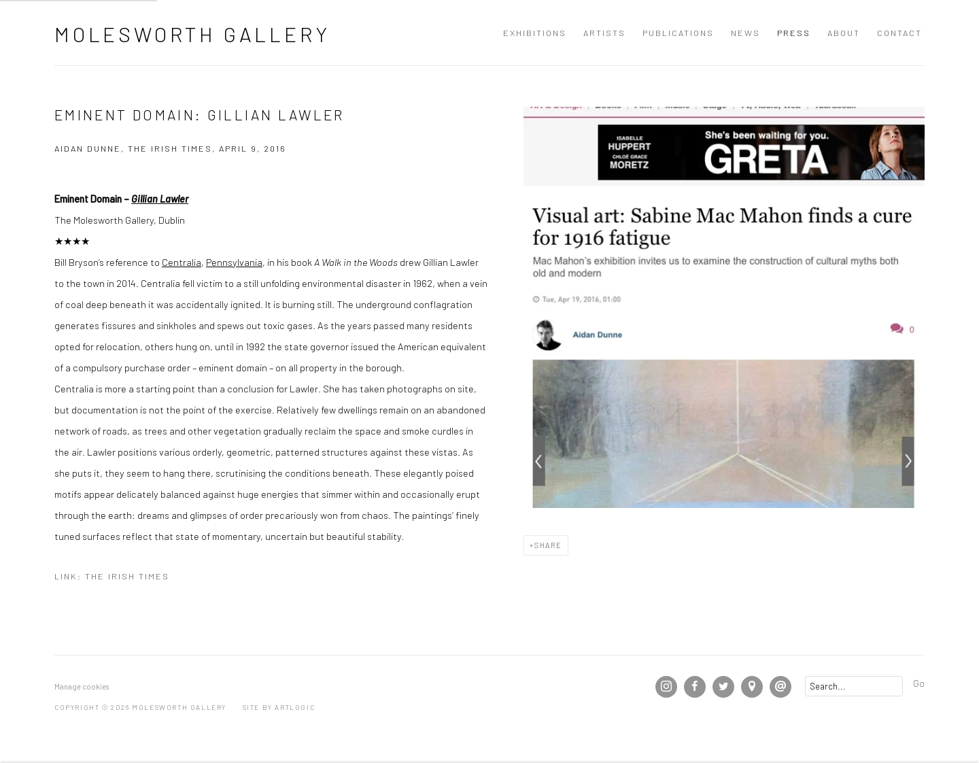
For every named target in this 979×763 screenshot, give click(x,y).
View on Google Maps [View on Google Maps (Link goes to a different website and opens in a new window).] (752, 687)
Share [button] (548, 545)
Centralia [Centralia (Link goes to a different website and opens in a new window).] (181, 262)
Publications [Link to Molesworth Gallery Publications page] (678, 32)
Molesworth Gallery (192, 34)
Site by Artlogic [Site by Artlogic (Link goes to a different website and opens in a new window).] (279, 707)
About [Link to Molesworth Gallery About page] (843, 32)
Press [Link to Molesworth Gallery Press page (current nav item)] (793, 32)
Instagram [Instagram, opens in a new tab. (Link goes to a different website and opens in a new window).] (666, 687)
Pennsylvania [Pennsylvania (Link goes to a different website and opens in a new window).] (234, 262)
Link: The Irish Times (111, 576)
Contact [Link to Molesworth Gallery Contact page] (899, 32)
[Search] (854, 686)
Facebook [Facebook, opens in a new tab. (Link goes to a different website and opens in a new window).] (695, 687)
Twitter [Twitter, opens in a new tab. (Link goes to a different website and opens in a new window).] (723, 687)
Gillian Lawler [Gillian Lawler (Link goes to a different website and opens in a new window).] (159, 198)
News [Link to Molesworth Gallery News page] (745, 32)
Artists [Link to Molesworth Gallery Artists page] (604, 32)
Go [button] (919, 683)
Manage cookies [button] (81, 686)
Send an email (780, 687)
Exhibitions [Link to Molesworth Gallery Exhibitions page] (534, 32)
